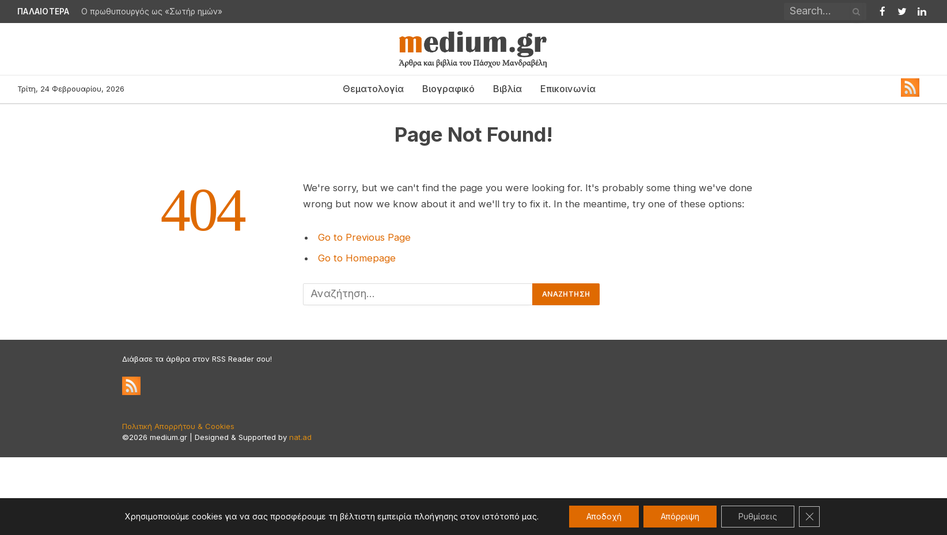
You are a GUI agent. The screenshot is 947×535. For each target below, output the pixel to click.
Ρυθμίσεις (757, 516)
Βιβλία (507, 88)
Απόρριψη (680, 516)
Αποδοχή (604, 516)
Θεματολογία (373, 88)
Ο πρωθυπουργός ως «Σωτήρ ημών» (151, 11)
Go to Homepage (357, 258)
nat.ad (300, 437)
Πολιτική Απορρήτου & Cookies (178, 426)
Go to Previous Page (364, 237)
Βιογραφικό (448, 88)
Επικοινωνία (568, 88)
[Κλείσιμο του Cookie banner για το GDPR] (809, 516)
